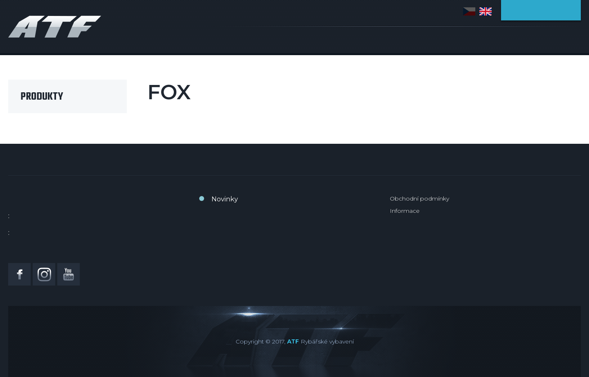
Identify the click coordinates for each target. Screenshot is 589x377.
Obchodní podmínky (419, 198)
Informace (405, 210)
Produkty (41, 97)
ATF (293, 341)
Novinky (224, 199)
